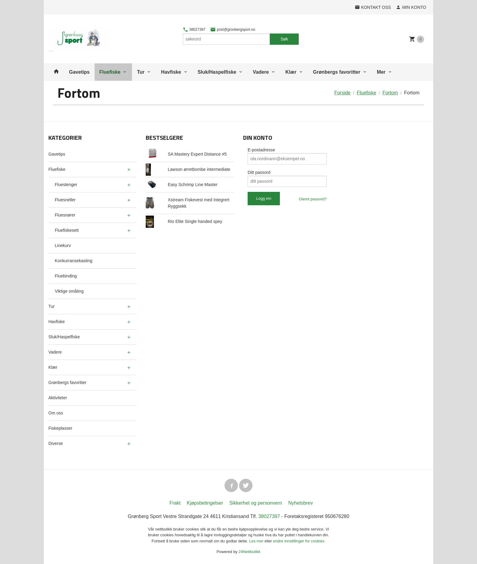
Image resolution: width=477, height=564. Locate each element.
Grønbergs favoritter (336, 72)
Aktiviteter (57, 397)
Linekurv (63, 245)
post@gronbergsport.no (232, 29)
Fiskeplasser (60, 428)
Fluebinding (66, 275)
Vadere (261, 72)
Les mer (257, 541)
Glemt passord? (313, 199)
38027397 (194, 29)
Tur (140, 72)
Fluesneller (65, 199)
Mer (381, 72)
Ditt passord (259, 172)
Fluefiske (109, 72)
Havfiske (171, 72)
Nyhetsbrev (300, 503)
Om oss (55, 413)
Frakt (174, 503)
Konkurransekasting (73, 260)
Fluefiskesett (67, 230)
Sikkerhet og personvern (255, 503)
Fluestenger (66, 184)
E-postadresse (261, 149)
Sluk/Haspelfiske (217, 72)
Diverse (55, 443)
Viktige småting (69, 291)
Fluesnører (65, 215)
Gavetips (79, 72)
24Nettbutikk (249, 551)
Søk (284, 39)
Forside (342, 92)
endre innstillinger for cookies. (299, 541)
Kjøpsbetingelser (205, 503)
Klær (290, 72)
